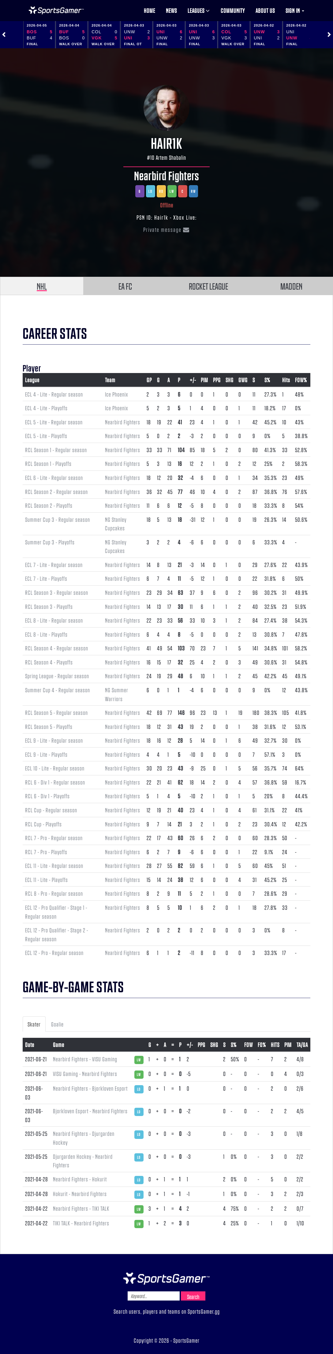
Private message (166, 229)
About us (265, 10)
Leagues (199, 10)
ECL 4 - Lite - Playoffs (46, 408)
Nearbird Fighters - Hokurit (80, 1179)
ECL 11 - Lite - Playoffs (46, 879)
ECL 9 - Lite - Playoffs (46, 754)
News (171, 10)
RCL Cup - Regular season (51, 810)
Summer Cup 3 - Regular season (57, 519)
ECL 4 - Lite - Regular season (54, 394)
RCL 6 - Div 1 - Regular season (55, 782)
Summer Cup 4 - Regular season (57, 689)
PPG (217, 379)
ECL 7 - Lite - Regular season (54, 564)
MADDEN (291, 285)
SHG (230, 379)
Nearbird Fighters (166, 175)
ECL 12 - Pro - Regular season (54, 952)
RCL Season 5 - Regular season (56, 712)
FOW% (301, 379)
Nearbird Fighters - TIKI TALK (81, 1208)
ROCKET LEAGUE (208, 285)
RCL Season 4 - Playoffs (49, 662)
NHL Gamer (56, 10)
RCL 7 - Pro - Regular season (54, 837)
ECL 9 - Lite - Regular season (54, 740)
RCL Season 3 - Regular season (56, 592)
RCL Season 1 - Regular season (56, 449)
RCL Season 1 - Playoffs (48, 463)
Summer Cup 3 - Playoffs (50, 542)
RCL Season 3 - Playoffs (49, 606)
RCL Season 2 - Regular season (56, 491)
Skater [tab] (34, 1024)
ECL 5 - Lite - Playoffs (46, 435)
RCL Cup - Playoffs (43, 824)
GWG (243, 379)
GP (149, 379)
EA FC (125, 285)
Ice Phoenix (116, 394)
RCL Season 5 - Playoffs (49, 726)
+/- (193, 379)
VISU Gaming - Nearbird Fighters (85, 1073)
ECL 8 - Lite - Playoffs (46, 634)
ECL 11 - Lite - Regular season (54, 865)
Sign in (295, 10)
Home (149, 10)
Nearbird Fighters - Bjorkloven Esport (90, 1088)
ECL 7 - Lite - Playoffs (46, 578)
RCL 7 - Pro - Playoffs (46, 851)
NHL (42, 285)
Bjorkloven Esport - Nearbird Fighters (90, 1110)
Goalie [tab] (57, 1024)
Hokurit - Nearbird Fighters (80, 1193)
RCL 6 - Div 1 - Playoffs (47, 796)
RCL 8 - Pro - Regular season (54, 893)
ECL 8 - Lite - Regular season (54, 620)
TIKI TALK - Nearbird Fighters (81, 1223)
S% (267, 379)
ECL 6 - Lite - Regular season (54, 477)
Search (193, 1296)
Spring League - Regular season (57, 675)
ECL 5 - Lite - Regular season (54, 422)
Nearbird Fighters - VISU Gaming (85, 1059)
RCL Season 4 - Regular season (56, 648)
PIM (204, 379)
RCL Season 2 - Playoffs (49, 505)
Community (233, 10)
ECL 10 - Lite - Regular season (54, 768)
